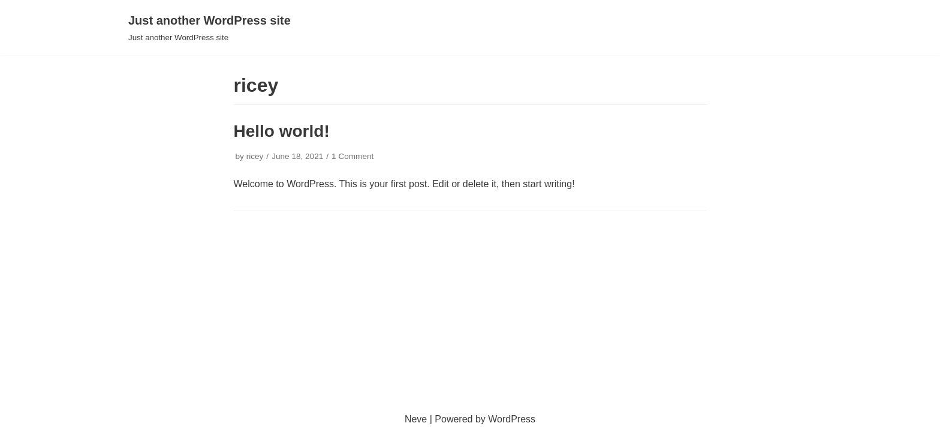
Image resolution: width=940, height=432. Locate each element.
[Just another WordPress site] (209, 27)
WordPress (511, 419)
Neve (416, 419)
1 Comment (352, 156)
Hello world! (282, 131)
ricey (255, 156)
